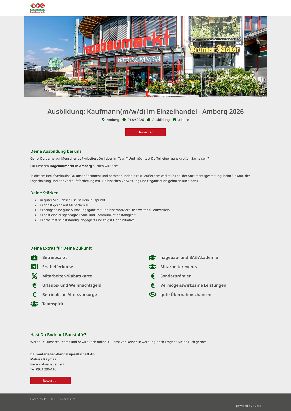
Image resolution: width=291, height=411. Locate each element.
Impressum (67, 399)
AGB (53, 399)
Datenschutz (38, 399)
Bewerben (145, 132)
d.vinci (257, 406)
